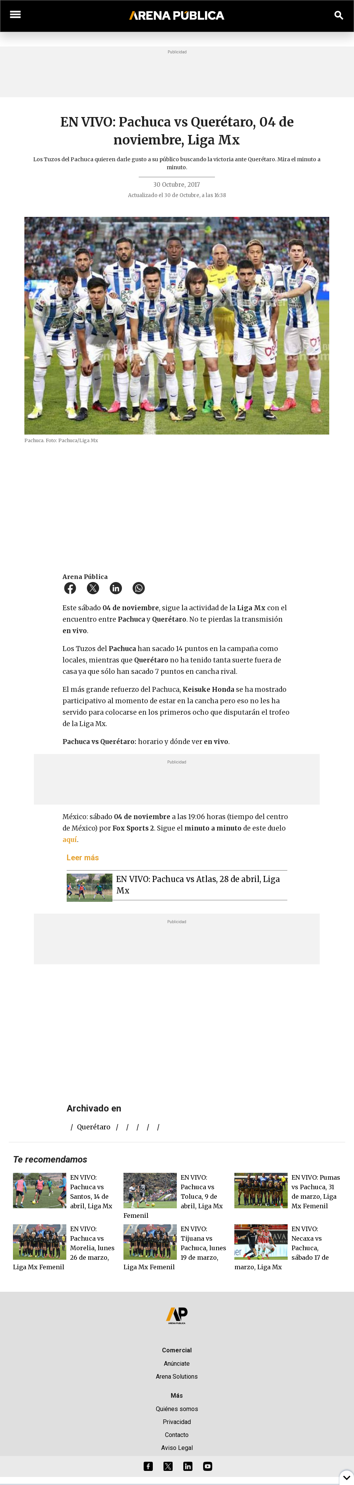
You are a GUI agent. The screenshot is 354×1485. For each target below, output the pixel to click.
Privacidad (177, 1422)
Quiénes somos (177, 1409)
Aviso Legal (177, 1447)
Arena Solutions (177, 1376)
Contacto (177, 1434)
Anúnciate (177, 1363)
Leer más (83, 857)
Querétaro (94, 1127)
